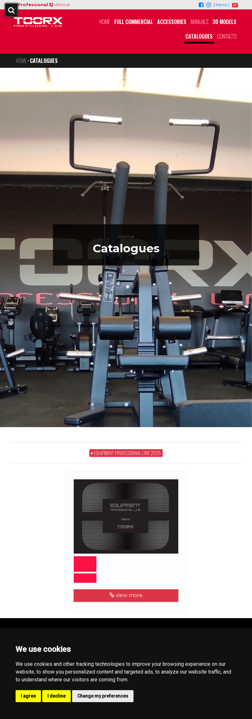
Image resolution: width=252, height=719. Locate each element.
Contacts (226, 36)
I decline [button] (56, 696)
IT (235, 5)
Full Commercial (133, 22)
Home (104, 22)
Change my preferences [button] (102, 696)
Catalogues (199, 36)
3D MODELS (224, 22)
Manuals (199, 22)
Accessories (171, 22)
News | (222, 4)
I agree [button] (28, 696)
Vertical (59, 4)
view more (123, 595)
